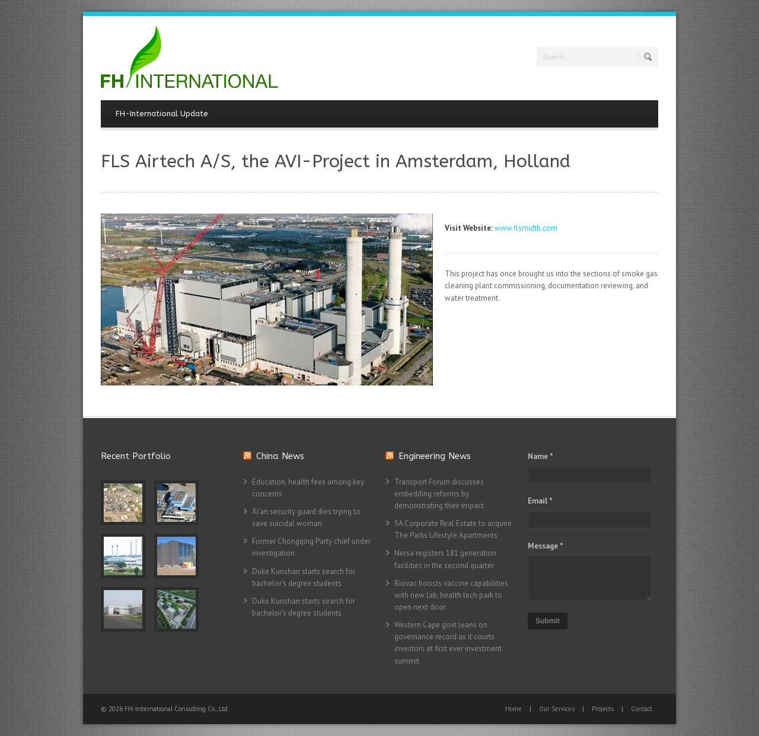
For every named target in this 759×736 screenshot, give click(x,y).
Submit (547, 621)
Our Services (557, 709)
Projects (603, 709)
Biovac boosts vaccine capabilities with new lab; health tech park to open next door (451, 595)
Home (513, 709)
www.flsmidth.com (526, 228)
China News (280, 456)
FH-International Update (162, 113)
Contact (641, 709)
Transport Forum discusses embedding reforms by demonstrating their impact (439, 494)
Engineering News (434, 456)
